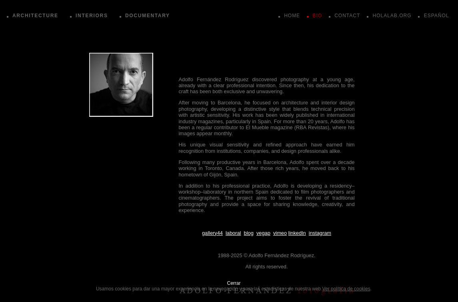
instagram (320, 233)
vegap (263, 233)
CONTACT (347, 15)
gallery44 (212, 233)
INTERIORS (92, 15)
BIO (317, 15)
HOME (292, 15)
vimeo (280, 233)
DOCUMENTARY (147, 15)
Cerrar (233, 283)
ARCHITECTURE (35, 15)
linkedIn (297, 233)
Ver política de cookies (346, 289)
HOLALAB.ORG (391, 15)
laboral (233, 233)
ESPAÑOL (436, 15)
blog (249, 233)
